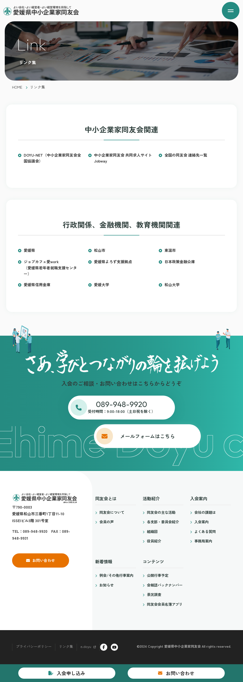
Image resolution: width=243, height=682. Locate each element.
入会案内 (201, 521)
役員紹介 (154, 540)
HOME (17, 87)
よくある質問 (205, 531)
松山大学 (172, 284)
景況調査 (154, 594)
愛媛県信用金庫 (37, 284)
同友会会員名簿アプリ (164, 604)
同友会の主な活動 (161, 512)
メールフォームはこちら (121, 436)
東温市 (170, 250)
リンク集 (66, 646)
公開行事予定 (157, 575)
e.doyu (85, 646)
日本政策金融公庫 (179, 261)
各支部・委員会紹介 (163, 521)
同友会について (111, 512)
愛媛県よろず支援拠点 (113, 261)
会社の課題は (205, 512)
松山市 (99, 250)
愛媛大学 (101, 284)
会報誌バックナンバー (164, 584)
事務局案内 (203, 540)
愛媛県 (29, 250)
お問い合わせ (43, 560)
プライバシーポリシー (33, 646)
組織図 (152, 531)
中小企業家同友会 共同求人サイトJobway (123, 158)
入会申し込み (71, 673)
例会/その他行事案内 (116, 575)
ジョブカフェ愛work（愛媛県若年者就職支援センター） (50, 267)
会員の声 (106, 521)
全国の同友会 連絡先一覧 (185, 155)
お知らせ (106, 584)
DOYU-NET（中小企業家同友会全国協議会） (52, 158)
